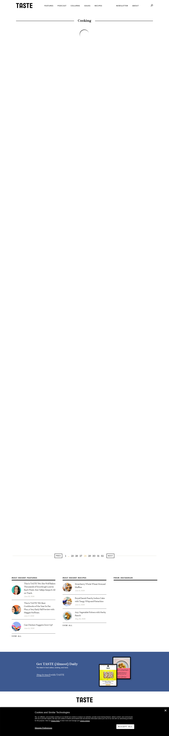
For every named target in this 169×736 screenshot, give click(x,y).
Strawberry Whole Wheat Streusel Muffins (90, 585)
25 (72, 555)
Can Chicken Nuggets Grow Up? (38, 624)
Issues (87, 6)
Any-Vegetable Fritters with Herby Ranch (90, 614)
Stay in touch (43, 674)
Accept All (125, 727)
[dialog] (84, 721)
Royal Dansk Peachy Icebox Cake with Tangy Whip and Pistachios (90, 600)
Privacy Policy (55, 721)
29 (89, 555)
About (135, 6)
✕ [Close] (165, 710)
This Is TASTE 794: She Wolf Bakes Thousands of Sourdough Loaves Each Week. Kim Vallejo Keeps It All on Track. (39, 588)
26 (76, 555)
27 (81, 555)
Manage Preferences (43, 728)
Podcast (62, 6)
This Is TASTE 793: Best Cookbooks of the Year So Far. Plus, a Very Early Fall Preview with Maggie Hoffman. (39, 607)
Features (48, 6)
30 (93, 555)
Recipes (98, 6)
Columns (75, 6)
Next (110, 556)
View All (17, 636)
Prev (58, 556)
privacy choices (85, 721)
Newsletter (122, 6)
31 (98, 555)
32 (102, 555)
